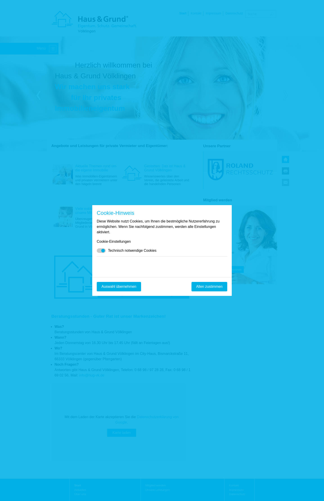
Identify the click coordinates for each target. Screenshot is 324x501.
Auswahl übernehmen (118, 286)
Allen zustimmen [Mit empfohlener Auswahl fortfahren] (209, 286)
